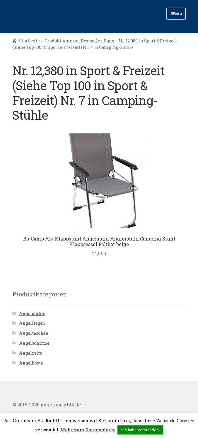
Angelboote (31, 363)
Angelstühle (32, 313)
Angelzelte (30, 353)
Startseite (29, 41)
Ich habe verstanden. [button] (140, 429)
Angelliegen (32, 323)
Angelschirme (34, 343)
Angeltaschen (33, 333)
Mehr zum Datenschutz (87, 429)
